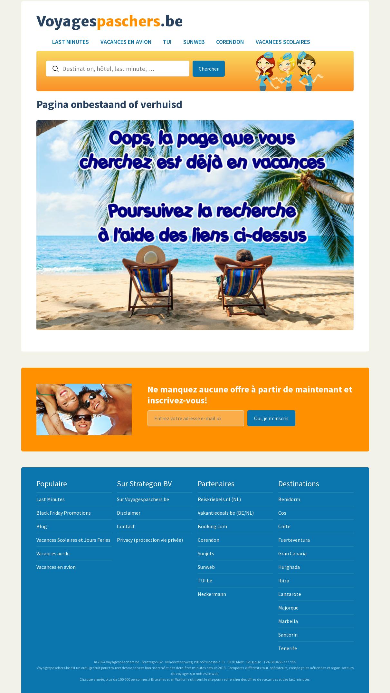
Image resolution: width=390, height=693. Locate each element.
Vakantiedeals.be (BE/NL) (226, 513)
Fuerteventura (294, 540)
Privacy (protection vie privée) (150, 540)
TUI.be (205, 580)
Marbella (288, 621)
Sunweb (194, 41)
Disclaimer (128, 513)
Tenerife (287, 648)
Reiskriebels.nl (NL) (219, 499)
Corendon (230, 41)
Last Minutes (70, 41)
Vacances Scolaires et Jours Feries (73, 540)
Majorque (288, 607)
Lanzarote (289, 594)
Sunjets (206, 553)
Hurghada (289, 567)
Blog (41, 526)
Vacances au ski (53, 553)
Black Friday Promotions (63, 513)
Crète (284, 526)
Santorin (288, 634)
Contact (126, 526)
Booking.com (212, 526)
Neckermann (212, 594)
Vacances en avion (126, 41)
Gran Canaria (292, 553)
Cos (282, 513)
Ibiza (283, 580)
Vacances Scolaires (283, 41)
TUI (167, 41)
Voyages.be (109, 21)
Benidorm (289, 499)
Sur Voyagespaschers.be (143, 499)
